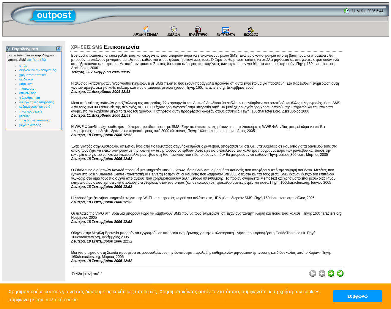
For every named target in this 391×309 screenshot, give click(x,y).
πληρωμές (26, 88)
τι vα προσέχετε (30, 111)
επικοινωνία (27, 93)
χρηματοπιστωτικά (32, 75)
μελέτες (24, 116)
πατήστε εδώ (36, 59)
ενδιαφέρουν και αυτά (34, 106)
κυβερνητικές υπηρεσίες (36, 102)
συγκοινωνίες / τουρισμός (37, 70)
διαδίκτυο (26, 79)
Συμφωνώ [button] (357, 296)
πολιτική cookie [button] (61, 299)
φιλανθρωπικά (29, 97)
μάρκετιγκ (26, 83)
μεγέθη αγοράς (30, 125)
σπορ (23, 65)
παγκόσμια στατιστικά (35, 120)
